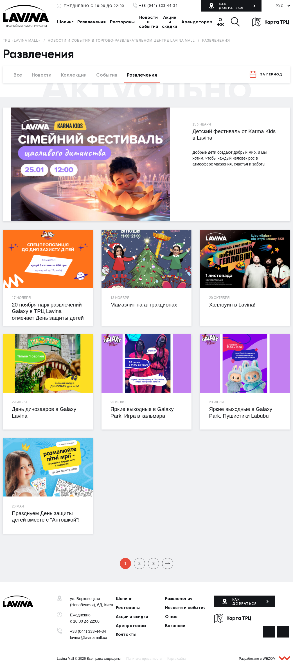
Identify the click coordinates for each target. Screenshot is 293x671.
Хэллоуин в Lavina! (232, 305)
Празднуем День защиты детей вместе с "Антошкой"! (46, 516)
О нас (220, 22)
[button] (235, 22)
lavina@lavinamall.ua (88, 637)
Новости (41, 75)
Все (17, 75)
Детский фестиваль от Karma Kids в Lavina (234, 134)
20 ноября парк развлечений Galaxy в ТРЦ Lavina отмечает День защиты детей (48, 311)
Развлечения (91, 21)
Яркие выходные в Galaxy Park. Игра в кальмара (142, 412)
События (106, 75)
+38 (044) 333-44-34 (158, 6)
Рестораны (122, 21)
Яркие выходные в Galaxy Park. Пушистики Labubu (240, 412)
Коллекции (74, 75)
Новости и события (148, 22)
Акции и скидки (169, 22)
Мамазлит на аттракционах (144, 305)
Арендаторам (196, 21)
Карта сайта (176, 658)
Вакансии (175, 625)
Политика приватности (144, 658)
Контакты (126, 634)
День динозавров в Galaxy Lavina (44, 412)
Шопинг (65, 21)
